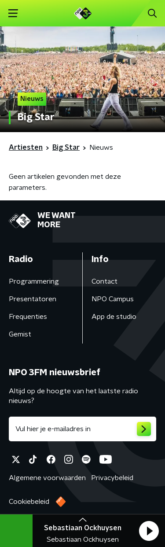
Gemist (20, 334)
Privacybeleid (112, 477)
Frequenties (28, 316)
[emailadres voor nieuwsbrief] (82, 429)
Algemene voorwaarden (47, 477)
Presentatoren (32, 299)
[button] (149, 531)
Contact (104, 281)
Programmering (34, 281)
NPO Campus (113, 299)
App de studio (114, 316)
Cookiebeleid (29, 501)
